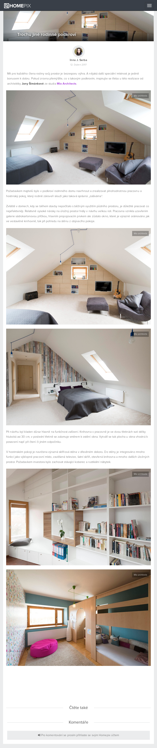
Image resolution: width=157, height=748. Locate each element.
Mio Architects (66, 83)
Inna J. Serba (78, 60)
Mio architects (140, 96)
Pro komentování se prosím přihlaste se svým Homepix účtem (78, 735)
